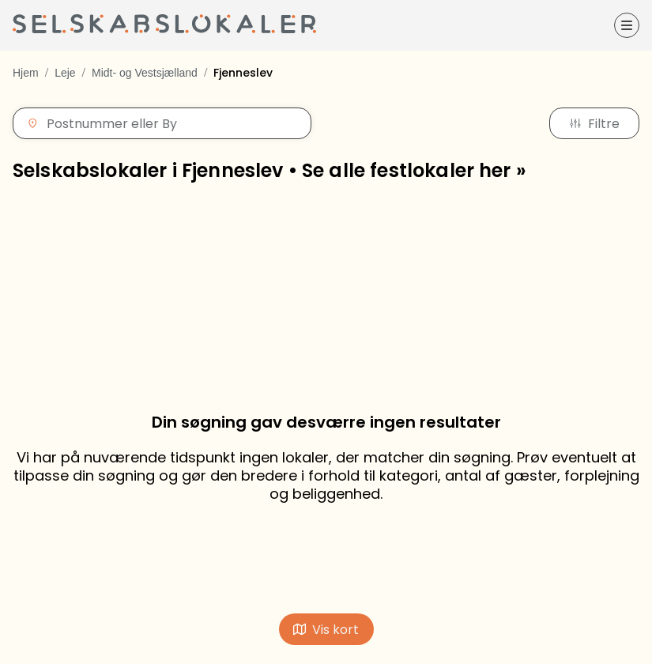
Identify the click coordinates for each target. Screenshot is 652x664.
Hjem (26, 72)
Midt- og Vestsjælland (145, 72)
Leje (65, 72)
